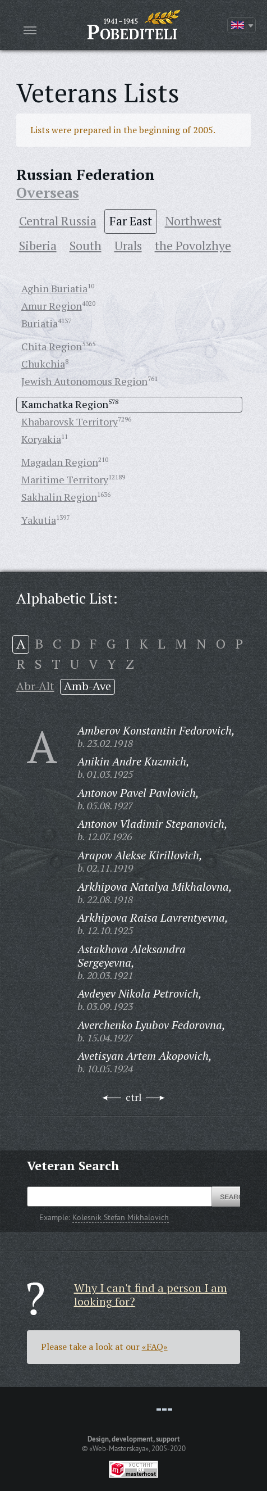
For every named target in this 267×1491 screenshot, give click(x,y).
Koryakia (41, 439)
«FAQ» (155, 1346)
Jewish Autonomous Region (84, 381)
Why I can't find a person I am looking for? (150, 1294)
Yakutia (38, 520)
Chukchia (43, 363)
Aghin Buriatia (54, 288)
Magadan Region (59, 462)
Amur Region (51, 305)
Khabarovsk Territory (69, 421)
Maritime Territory (64, 479)
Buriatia (39, 323)
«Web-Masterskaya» (119, 1448)
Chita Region (51, 346)
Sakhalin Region (59, 497)
